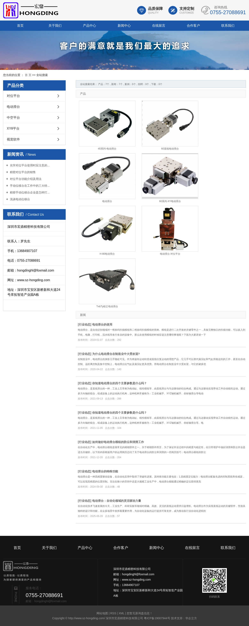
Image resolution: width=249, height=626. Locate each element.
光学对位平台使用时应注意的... (29, 165)
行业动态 (84, 324)
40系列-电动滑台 (107, 148)
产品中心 (89, 25)
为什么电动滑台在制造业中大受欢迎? (116, 354)
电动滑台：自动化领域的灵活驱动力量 (116, 500)
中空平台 (13, 117)
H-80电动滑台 (107, 253)
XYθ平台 (13, 128)
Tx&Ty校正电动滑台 (107, 306)
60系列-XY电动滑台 (170, 201)
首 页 (28, 75)
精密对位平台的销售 (22, 172)
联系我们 (227, 25)
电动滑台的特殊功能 (105, 471)
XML (121, 613)
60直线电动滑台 (170, 148)
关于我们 (55, 25)
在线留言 (158, 25)
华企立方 (191, 618)
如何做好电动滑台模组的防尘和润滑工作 (118, 442)
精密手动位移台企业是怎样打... (29, 192)
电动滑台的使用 (102, 324)
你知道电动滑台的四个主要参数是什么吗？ (119, 383)
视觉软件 (13, 139)
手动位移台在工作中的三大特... (29, 185)
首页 (20, 25)
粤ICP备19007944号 (157, 618)
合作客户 (193, 25)
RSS (113, 613)
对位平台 (13, 96)
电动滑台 (13, 106)
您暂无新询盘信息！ (140, 613)
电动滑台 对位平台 (170, 253)
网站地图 (102, 613)
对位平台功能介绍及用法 (25, 179)
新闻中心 (124, 25)
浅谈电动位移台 (19, 199)
